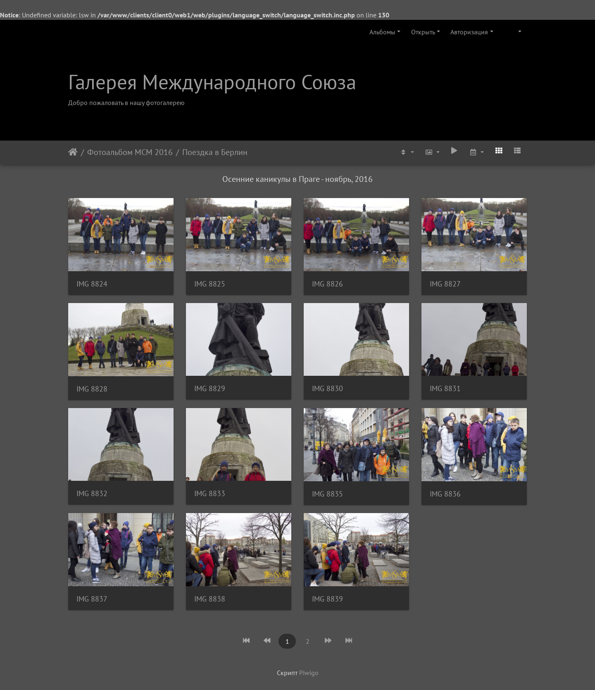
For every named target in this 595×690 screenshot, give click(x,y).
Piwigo (309, 673)
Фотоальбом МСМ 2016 (130, 152)
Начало (73, 152)
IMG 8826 (327, 283)
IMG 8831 (445, 388)
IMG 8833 (209, 493)
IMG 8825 (209, 283)
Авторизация (469, 32)
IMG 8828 (91, 388)
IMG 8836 (445, 493)
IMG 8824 (91, 283)
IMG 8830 (327, 388)
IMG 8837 (91, 598)
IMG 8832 (91, 493)
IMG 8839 (327, 598)
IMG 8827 (445, 283)
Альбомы (382, 32)
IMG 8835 (327, 493)
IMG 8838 (209, 598)
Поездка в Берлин (215, 152)
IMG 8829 (209, 388)
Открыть (423, 32)
